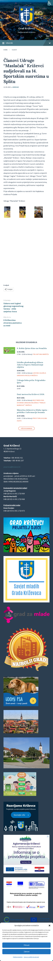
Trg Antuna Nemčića (41, 354)
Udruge (16, 87)
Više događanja (26, 428)
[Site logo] (26, 24)
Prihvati (26, 945)
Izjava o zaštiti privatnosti (31, 957)
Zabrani (26, 951)
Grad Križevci (26, 28)
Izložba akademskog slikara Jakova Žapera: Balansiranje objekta (30, 364)
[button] (49, 925)
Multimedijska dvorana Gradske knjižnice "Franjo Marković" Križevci (31, 402)
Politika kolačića (18, 957)
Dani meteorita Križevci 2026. (31, 394)
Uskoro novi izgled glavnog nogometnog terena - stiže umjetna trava (13, 307)
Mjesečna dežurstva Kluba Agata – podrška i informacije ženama (32, 411)
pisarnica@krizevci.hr (11, 467)
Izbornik (26, 43)
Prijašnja (7, 300)
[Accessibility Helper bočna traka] (50, 3)
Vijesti (14, 50)
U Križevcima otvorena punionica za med (12, 323)
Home (5, 50)
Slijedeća (7, 317)
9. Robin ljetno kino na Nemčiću (32, 348)
